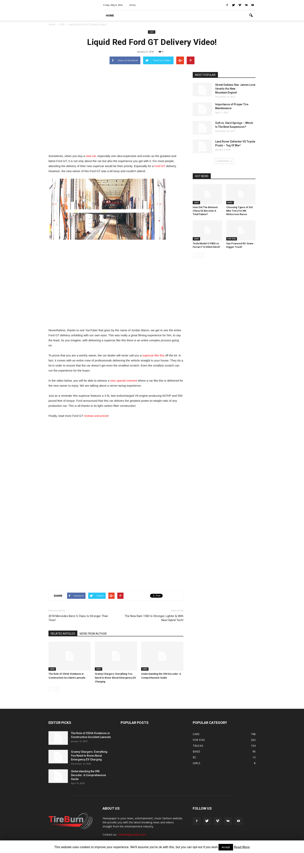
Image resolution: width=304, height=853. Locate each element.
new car (91, 156)
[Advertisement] (116, 110)
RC (194, 757)
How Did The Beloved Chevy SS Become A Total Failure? (205, 211)
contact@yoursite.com (131, 834)
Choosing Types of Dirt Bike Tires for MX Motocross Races (239, 211)
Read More (242, 847)
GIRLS (196, 763)
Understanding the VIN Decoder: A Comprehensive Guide (88, 775)
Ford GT (160, 166)
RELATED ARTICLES (63, 633)
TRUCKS (198, 745)
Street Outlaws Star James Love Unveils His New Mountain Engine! (235, 88)
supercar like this (153, 355)
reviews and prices (96, 415)
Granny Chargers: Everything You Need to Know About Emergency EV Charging (115, 677)
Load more (224, 161)
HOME (110, 15)
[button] (251, 15)
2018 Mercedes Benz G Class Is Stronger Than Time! (78, 618)
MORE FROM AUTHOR (93, 633)
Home (132, 4)
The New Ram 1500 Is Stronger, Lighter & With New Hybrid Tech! (154, 618)
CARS (151, 32)
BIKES (230, 202)
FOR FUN (231, 238)
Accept (226, 847)
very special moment (123, 380)
